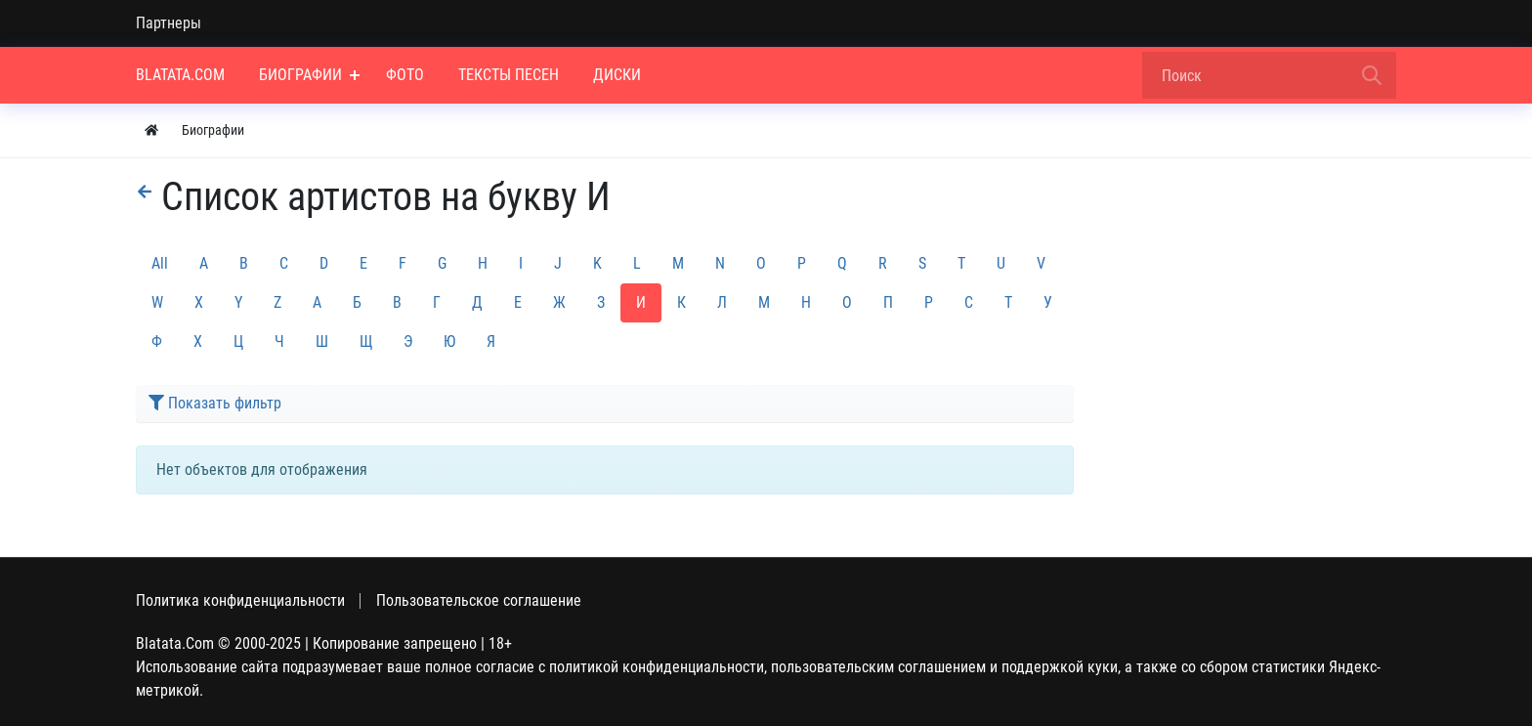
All (159, 263)
